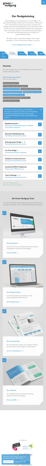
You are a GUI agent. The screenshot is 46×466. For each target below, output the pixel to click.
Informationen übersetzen (10, 87)
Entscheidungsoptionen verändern (32, 95)
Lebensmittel (33, 53)
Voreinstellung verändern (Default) (30, 92)
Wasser (42, 53)
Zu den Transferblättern (14, 354)
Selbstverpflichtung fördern (11, 104)
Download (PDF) (12, 256)
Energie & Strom (4, 55)
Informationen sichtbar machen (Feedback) (15, 89)
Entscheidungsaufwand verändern (12, 95)
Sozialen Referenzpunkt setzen (11, 92)
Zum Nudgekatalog (13, 305)
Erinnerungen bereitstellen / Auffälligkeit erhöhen (16, 101)
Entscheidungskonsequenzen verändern (14, 98)
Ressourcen (23, 53)
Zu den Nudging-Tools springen (21, 45)
